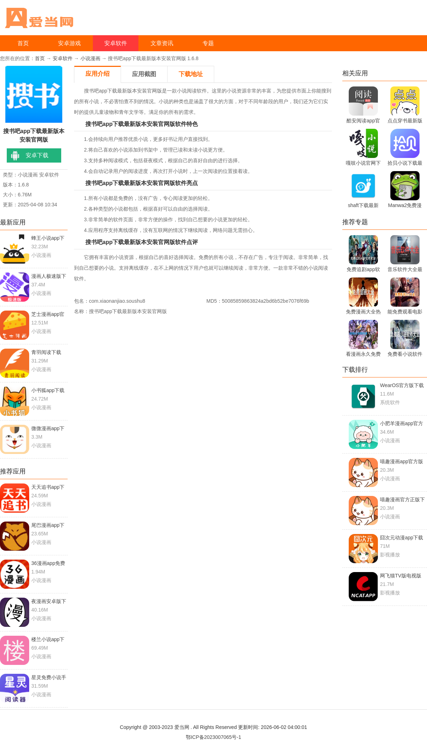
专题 (208, 43)
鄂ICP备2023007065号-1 (213, 737)
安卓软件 (115, 43)
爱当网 (181, 727)
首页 (23, 43)
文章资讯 (162, 43)
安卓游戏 (69, 43)
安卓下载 (37, 155)
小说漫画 (90, 58)
